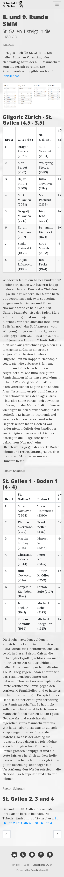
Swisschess (11, 76)
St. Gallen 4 (43, 823)
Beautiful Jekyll (39, 870)
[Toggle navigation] (57, 4)
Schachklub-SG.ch (42, 864)
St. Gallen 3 (24, 823)
